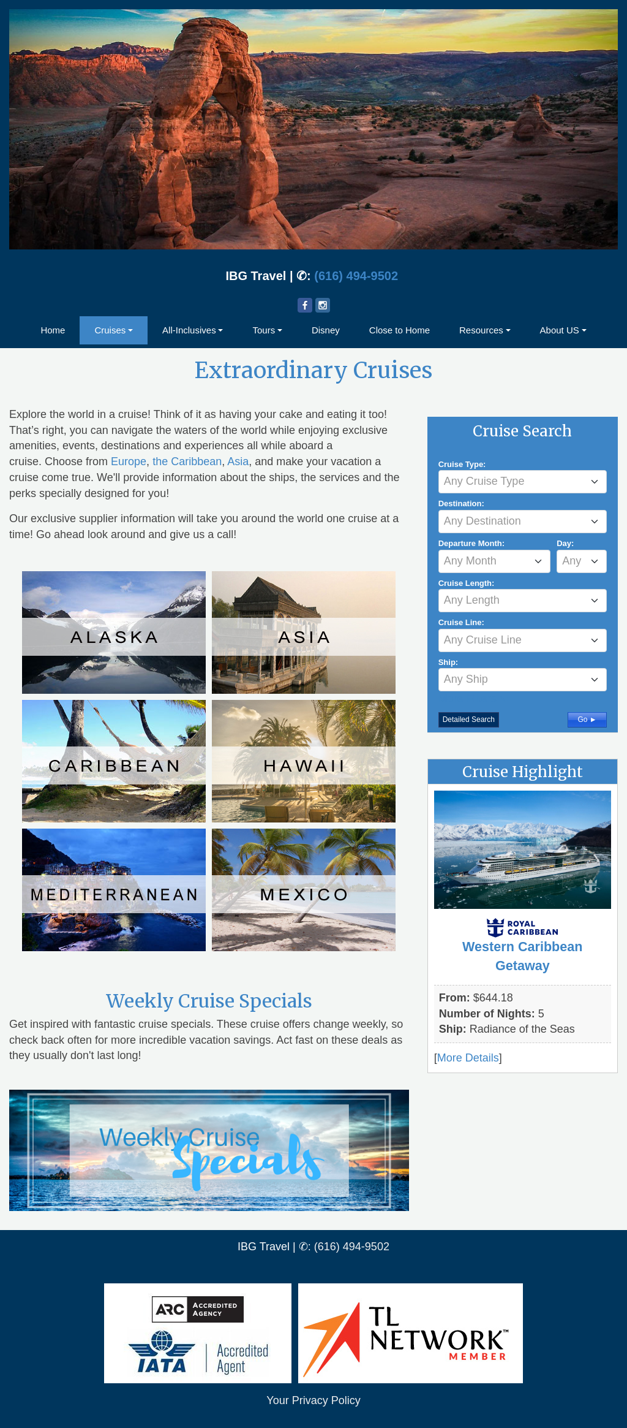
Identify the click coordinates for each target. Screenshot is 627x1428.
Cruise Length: (466, 583)
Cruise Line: (461, 622)
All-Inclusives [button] (189, 330)
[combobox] (522, 481)
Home (52, 330)
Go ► (586, 719)
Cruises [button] (110, 330)
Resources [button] (481, 330)
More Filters (474, 699)
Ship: (448, 662)
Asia (238, 461)
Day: (565, 543)
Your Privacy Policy (313, 1400)
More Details (468, 1058)
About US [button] (559, 330)
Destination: (461, 503)
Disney (326, 330)
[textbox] (522, 481)
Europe (128, 461)
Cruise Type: (462, 464)
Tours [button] (263, 330)
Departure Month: (471, 543)
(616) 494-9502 (356, 276)
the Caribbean (187, 461)
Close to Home (399, 330)
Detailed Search (469, 719)
